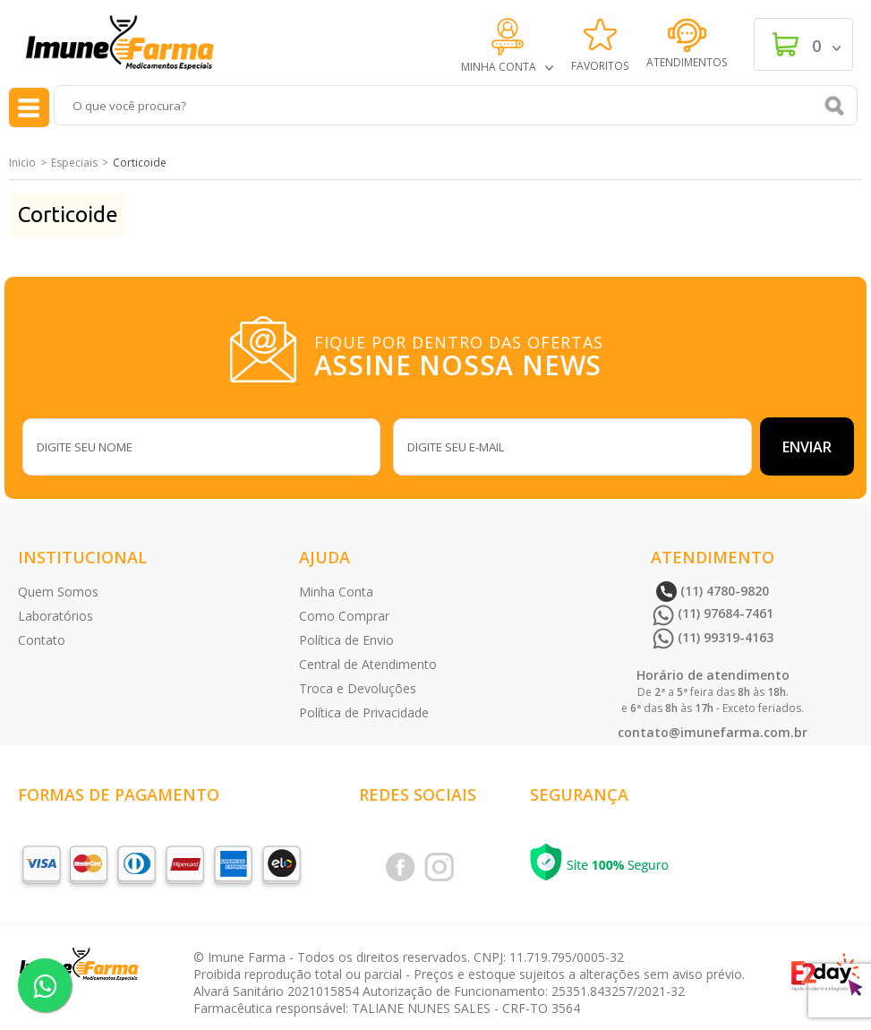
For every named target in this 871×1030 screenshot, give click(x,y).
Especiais (74, 162)
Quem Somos (58, 591)
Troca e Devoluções (357, 688)
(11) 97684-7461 (713, 613)
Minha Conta (336, 591)
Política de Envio (346, 639)
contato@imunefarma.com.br (712, 732)
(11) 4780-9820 (712, 590)
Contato (41, 639)
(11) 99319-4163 (713, 637)
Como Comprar (344, 615)
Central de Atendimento (368, 664)
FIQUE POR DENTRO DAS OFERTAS (462, 353)
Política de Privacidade (364, 712)
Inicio (22, 162)
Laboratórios (55, 615)
